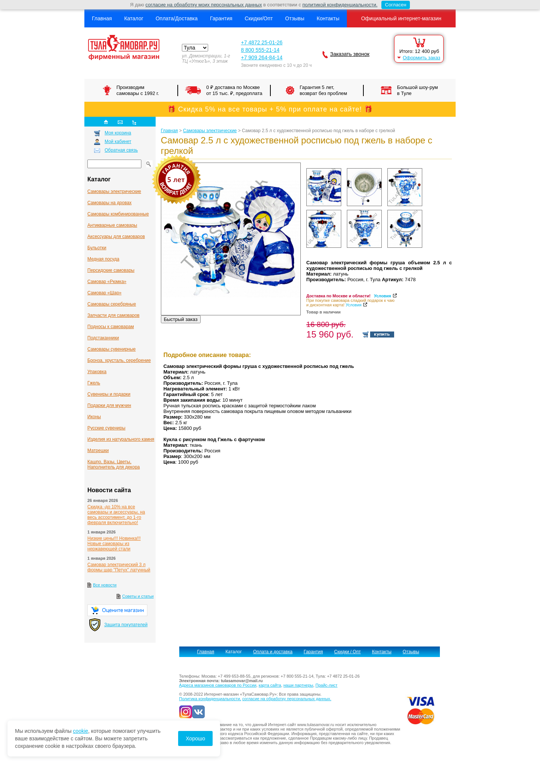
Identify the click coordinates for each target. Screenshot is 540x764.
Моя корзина (118, 133)
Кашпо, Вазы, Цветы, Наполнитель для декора (113, 464)
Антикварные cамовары (112, 225)
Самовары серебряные (111, 304)
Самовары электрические (114, 191)
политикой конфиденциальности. (339, 5)
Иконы (94, 416)
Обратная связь (121, 150)
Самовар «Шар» (104, 292)
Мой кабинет (118, 141)
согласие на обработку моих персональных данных (204, 5)
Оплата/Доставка (177, 18)
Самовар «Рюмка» (106, 281)
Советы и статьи (138, 596)
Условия (382, 296)
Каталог (133, 18)
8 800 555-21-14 (260, 50)
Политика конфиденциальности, (210, 698)
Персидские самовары (110, 270)
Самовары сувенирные (111, 349)
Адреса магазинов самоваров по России (217, 685)
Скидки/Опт (259, 18)
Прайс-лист (326, 685)
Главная (102, 18)
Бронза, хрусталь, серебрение (119, 360)
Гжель (93, 383)
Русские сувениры (106, 428)
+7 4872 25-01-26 (261, 42)
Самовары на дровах (109, 202)
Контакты (327, 18)
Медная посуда (103, 259)
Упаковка (96, 371)
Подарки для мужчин (109, 405)
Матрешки (98, 450)
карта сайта (270, 685)
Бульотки (96, 247)
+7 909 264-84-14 (261, 57)
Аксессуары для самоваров (116, 236)
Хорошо (195, 738)
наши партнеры (298, 685)
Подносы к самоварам (110, 326)
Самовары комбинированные (118, 214)
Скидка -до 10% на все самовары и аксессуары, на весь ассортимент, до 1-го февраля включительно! (116, 514)
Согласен (393, 5)
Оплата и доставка (272, 651)
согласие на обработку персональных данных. (286, 698)
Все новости (105, 585)
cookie (80, 731)
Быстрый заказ (181, 319)
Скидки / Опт (347, 651)
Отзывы (294, 18)
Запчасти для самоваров (113, 315)
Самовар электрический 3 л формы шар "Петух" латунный (118, 567)
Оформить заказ (421, 57)
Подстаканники (103, 338)
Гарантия (221, 18)
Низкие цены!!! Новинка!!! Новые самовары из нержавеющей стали (114, 544)
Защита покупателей (125, 624)
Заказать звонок (349, 54)
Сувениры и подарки (108, 394)
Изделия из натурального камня (120, 439)
